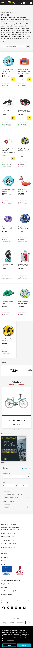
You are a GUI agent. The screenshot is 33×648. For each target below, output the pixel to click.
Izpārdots (8, 507)
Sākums (3, 12)
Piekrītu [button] (24, 645)
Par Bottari (4, 557)
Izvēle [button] (9, 645)
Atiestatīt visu (25, 468)
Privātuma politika (6, 594)
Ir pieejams (8, 504)
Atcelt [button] (29, 627)
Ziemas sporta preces (11, 497)
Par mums (4, 553)
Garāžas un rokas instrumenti (13, 494)
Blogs (3, 564)
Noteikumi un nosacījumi (8, 591)
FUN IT (15, 12)
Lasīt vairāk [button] (10, 640)
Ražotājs (9, 12)
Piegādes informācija (7, 584)
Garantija (4, 587)
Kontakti (3, 561)
